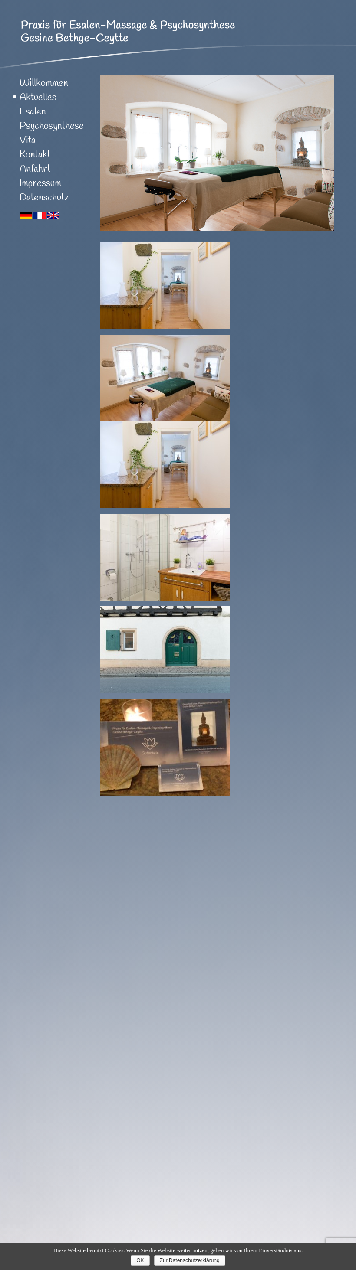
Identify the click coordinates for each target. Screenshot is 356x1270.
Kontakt (35, 154)
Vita (28, 140)
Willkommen (44, 83)
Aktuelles (38, 97)
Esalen (33, 111)
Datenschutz (44, 197)
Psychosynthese (52, 126)
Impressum (40, 183)
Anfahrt (35, 169)
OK (140, 1260)
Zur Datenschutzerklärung (190, 1260)
